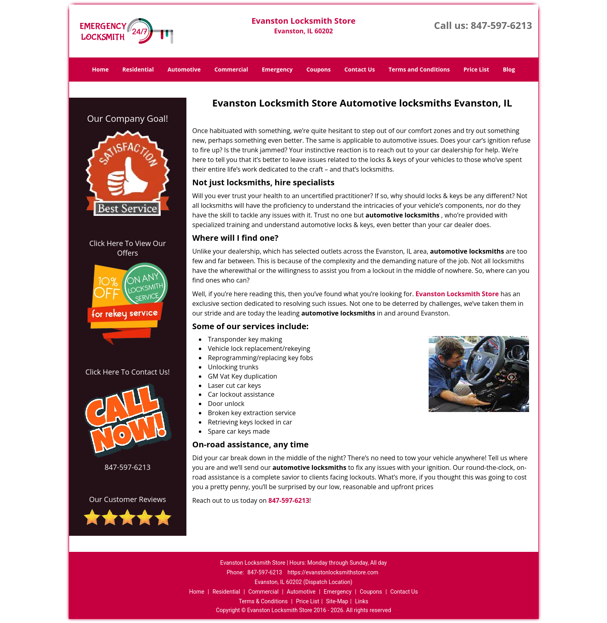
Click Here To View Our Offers (127, 248)
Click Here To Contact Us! (128, 372)
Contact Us (359, 69)
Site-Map (337, 601)
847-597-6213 (501, 25)
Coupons (319, 69)
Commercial (231, 69)
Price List (476, 69)
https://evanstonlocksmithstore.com (333, 572)
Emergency (277, 69)
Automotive (184, 69)
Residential (138, 69)
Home (100, 69)
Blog (509, 69)
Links (361, 601)
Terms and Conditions (419, 69)
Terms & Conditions (263, 601)
